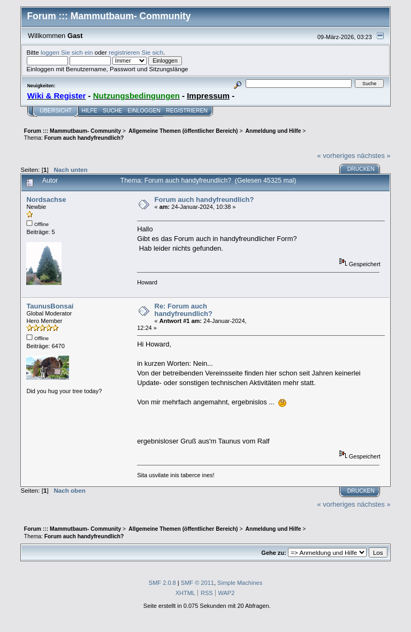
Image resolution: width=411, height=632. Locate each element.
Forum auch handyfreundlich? (204, 199)
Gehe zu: (273, 553)
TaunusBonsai (49, 306)
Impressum (208, 95)
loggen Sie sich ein (67, 52)
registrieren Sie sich (136, 52)
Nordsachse (46, 199)
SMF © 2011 (197, 583)
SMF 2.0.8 (162, 583)
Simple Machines (239, 583)
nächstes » (373, 156)
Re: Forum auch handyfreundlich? (183, 310)
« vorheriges (336, 156)
